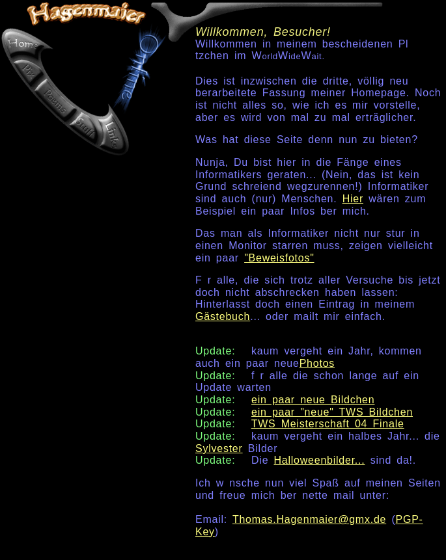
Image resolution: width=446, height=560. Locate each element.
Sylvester (219, 448)
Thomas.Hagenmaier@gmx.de (309, 519)
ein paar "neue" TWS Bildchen (332, 412)
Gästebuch (222, 316)
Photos (317, 363)
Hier (352, 198)
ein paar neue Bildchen (312, 399)
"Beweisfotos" (279, 257)
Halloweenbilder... (319, 460)
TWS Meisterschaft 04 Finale (327, 423)
